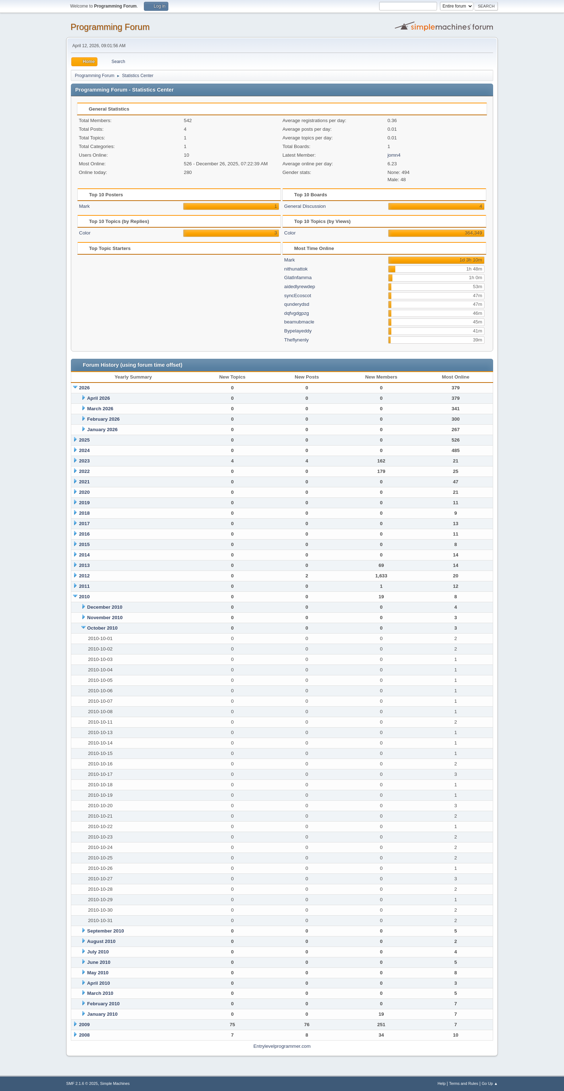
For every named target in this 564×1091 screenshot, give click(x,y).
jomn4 (393, 155)
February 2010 (103, 1003)
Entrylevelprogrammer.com (281, 1046)
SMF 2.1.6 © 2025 (82, 1083)
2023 (84, 461)
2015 (84, 544)
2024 (84, 450)
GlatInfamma (297, 277)
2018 (84, 513)
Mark (84, 206)
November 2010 (105, 617)
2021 (84, 481)
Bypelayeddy (297, 331)
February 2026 (103, 419)
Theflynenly (296, 340)
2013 (84, 565)
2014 (84, 555)
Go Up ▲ (490, 1083)
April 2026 (98, 398)
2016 (84, 534)
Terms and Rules (463, 1083)
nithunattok (296, 269)
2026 (84, 387)
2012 (84, 575)
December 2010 (104, 607)
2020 (84, 492)
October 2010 (102, 628)
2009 (84, 1024)
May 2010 (97, 972)
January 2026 (102, 429)
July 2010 (98, 951)
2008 (84, 1035)
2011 (84, 586)
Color (85, 233)
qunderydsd (296, 304)
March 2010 (100, 993)
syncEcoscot (297, 295)
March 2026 (100, 408)
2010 (84, 596)
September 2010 (105, 931)
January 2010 (102, 1014)
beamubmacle (299, 322)
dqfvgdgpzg (296, 313)
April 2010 (98, 983)
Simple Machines (114, 1083)
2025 (84, 440)
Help (442, 1083)
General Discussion (305, 206)
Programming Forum (110, 27)
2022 (84, 471)
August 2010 (101, 941)
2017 (84, 523)
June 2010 (98, 962)
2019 (84, 502)
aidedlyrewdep (299, 286)
